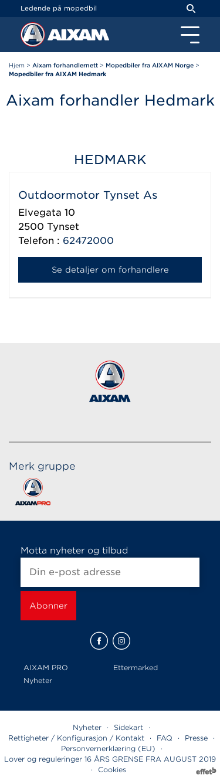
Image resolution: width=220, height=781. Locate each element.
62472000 (88, 240)
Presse (196, 738)
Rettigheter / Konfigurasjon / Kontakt (76, 738)
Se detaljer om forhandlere (110, 269)
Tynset (63, 226)
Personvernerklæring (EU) (108, 748)
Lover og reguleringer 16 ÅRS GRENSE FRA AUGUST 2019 (110, 759)
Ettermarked (135, 667)
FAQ (164, 738)
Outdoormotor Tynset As (87, 195)
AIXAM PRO (45, 667)
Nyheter (37, 680)
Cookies (112, 769)
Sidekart (128, 727)
